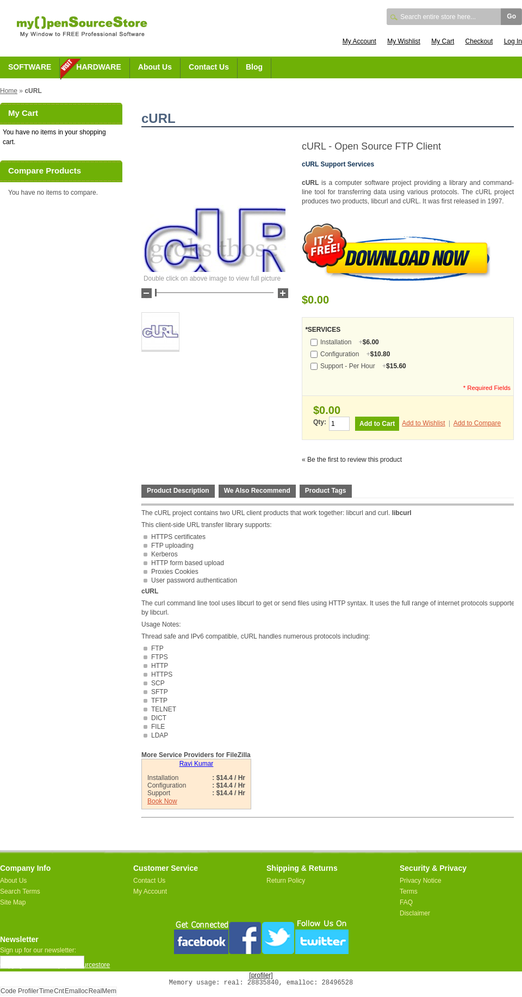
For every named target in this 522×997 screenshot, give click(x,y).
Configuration (355, 354)
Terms (409, 891)
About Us (155, 67)
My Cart (442, 41)
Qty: (319, 422)
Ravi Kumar (196, 763)
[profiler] (260, 975)
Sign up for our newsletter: (38, 950)
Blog (254, 67)
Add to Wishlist (423, 423)
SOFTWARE (29, 67)
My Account (359, 41)
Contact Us (209, 67)
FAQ (406, 902)
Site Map (13, 902)
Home (8, 91)
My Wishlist (403, 41)
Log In (513, 41)
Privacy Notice (421, 880)
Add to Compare (477, 423)
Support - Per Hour (363, 366)
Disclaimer (415, 913)
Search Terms (20, 891)
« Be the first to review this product (352, 459)
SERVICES (322, 329)
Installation (349, 342)
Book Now (162, 801)
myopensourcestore (81, 965)
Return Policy (285, 880)
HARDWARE (98, 67)
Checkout (479, 41)
